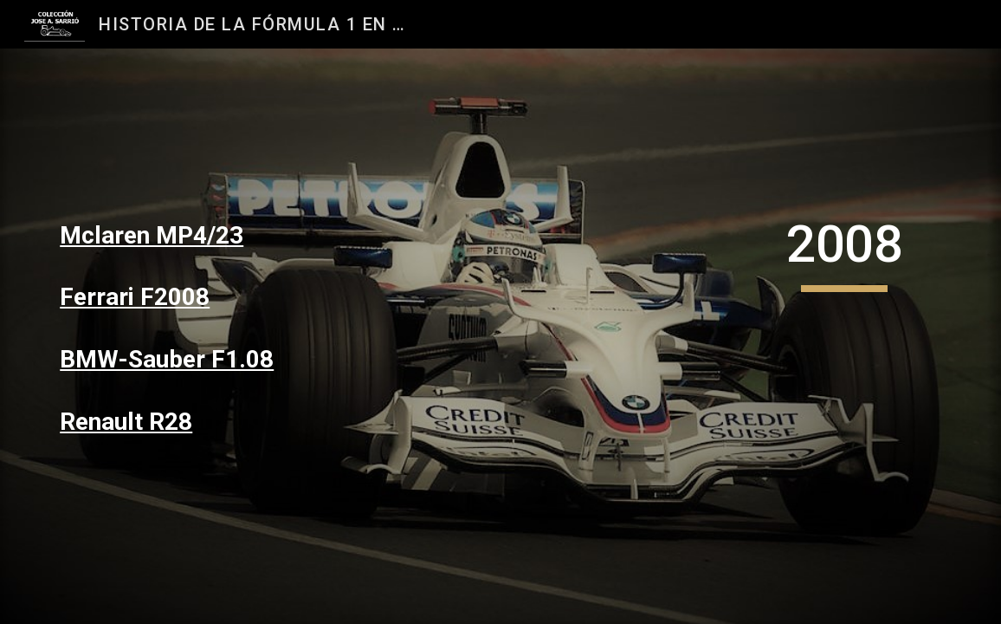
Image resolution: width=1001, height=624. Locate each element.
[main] (194, 236)
